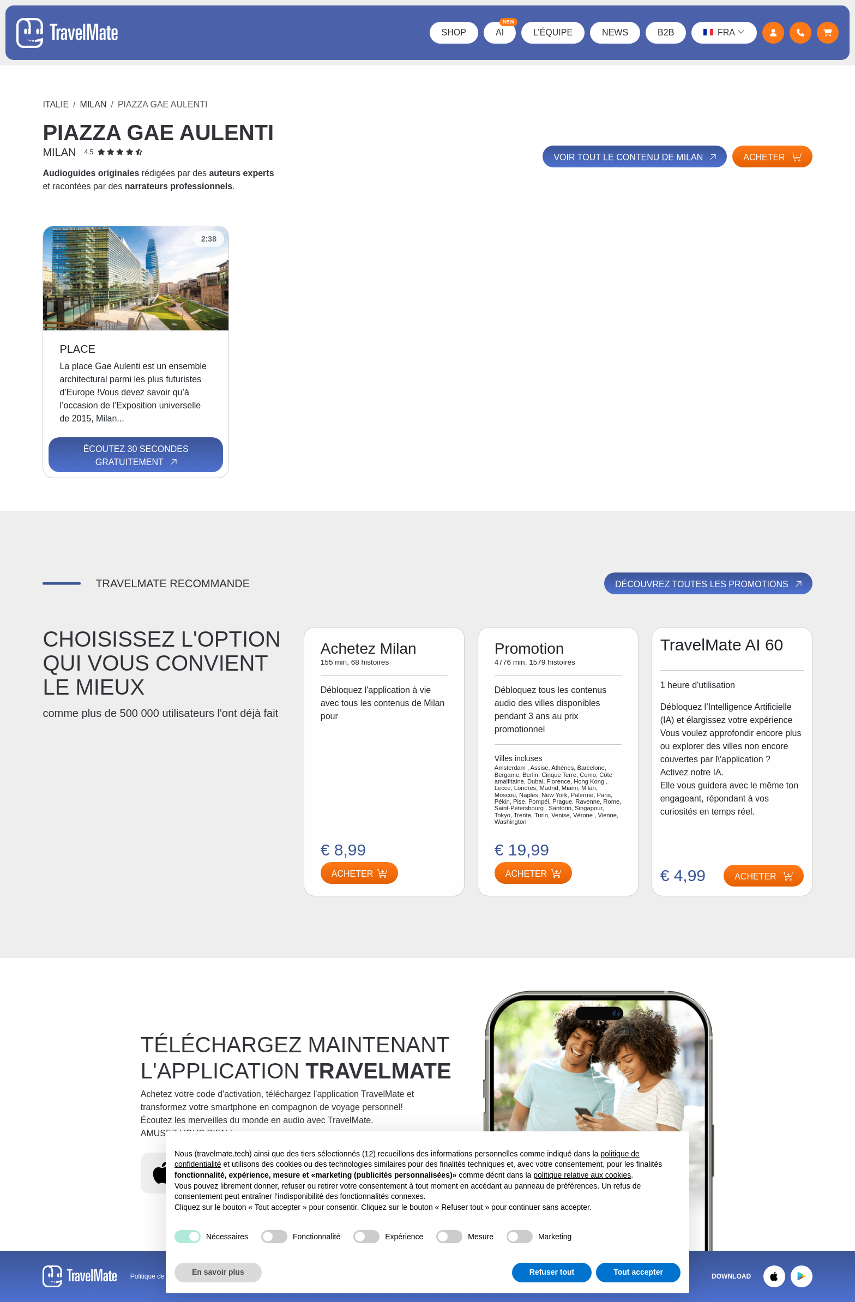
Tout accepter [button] (638, 1272)
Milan (93, 104)
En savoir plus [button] (218, 1272)
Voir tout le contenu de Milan (635, 157)
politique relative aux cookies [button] (582, 1175)
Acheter (772, 157)
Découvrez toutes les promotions (709, 583)
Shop (454, 32)
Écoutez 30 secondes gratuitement (136, 455)
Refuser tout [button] (551, 1272)
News (615, 32)
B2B (666, 32)
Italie (56, 104)
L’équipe (553, 32)
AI (506, 29)
